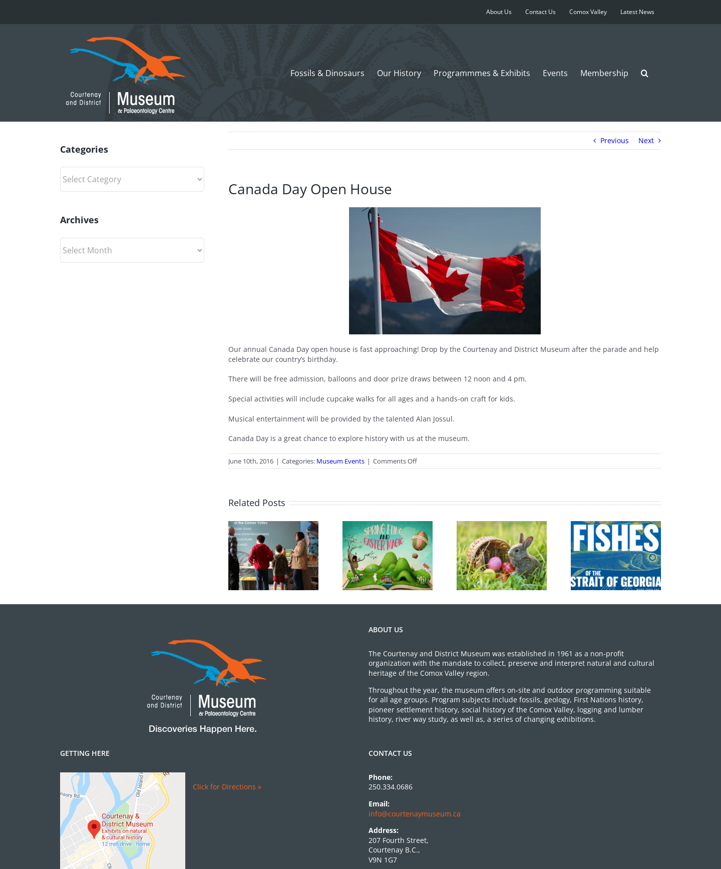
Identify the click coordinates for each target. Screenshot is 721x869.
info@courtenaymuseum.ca (415, 813)
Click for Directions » (227, 786)
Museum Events (340, 461)
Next (646, 140)
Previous (614, 140)
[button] (644, 73)
